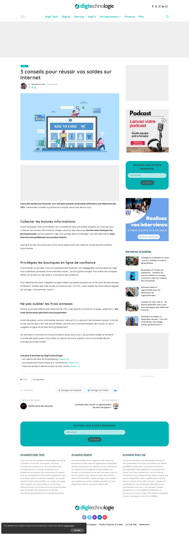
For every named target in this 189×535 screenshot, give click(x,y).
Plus (24, 66)
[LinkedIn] (163, 6)
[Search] (167, 17)
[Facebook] (153, 6)
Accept (31, 529)
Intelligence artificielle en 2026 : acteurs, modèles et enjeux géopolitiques (153, 260)
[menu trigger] (24, 17)
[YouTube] (166, 6)
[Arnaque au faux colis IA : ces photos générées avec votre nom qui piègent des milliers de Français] (132, 306)
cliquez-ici (64, 359)
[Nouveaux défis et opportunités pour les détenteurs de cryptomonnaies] (132, 292)
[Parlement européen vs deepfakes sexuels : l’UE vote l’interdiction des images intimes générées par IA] (132, 321)
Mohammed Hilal (38, 84)
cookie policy (9, 525)
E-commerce (39, 379)
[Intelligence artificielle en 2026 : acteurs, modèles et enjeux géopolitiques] (132, 261)
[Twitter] (156, 6)
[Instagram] (159, 6)
